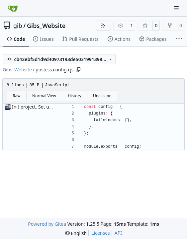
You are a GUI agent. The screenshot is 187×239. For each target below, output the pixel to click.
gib (17, 25)
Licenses (100, 233)
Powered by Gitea (47, 224)
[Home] (12, 8)
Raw (17, 96)
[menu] (76, 233)
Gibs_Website (46, 25)
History (74, 96)
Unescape (102, 96)
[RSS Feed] (103, 26)
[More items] (179, 39)
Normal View (44, 96)
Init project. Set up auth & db (43, 107)
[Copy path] (78, 69)
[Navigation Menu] (177, 8)
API (118, 233)
